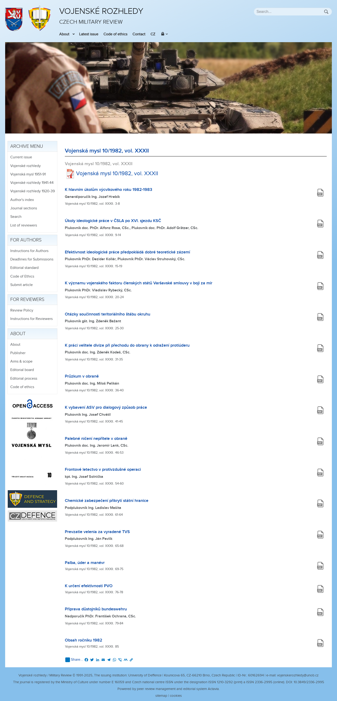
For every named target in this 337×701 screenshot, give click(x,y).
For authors (26, 240)
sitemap (161, 696)
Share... (74, 659)
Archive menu (26, 146)
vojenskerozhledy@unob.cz (298, 675)
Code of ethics (115, 34)
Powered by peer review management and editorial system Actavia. (168, 689)
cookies (176, 696)
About (64, 34)
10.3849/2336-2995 (309, 682)
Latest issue (88, 34)
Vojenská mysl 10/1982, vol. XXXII (111, 173)
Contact (138, 34)
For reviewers (27, 299)
